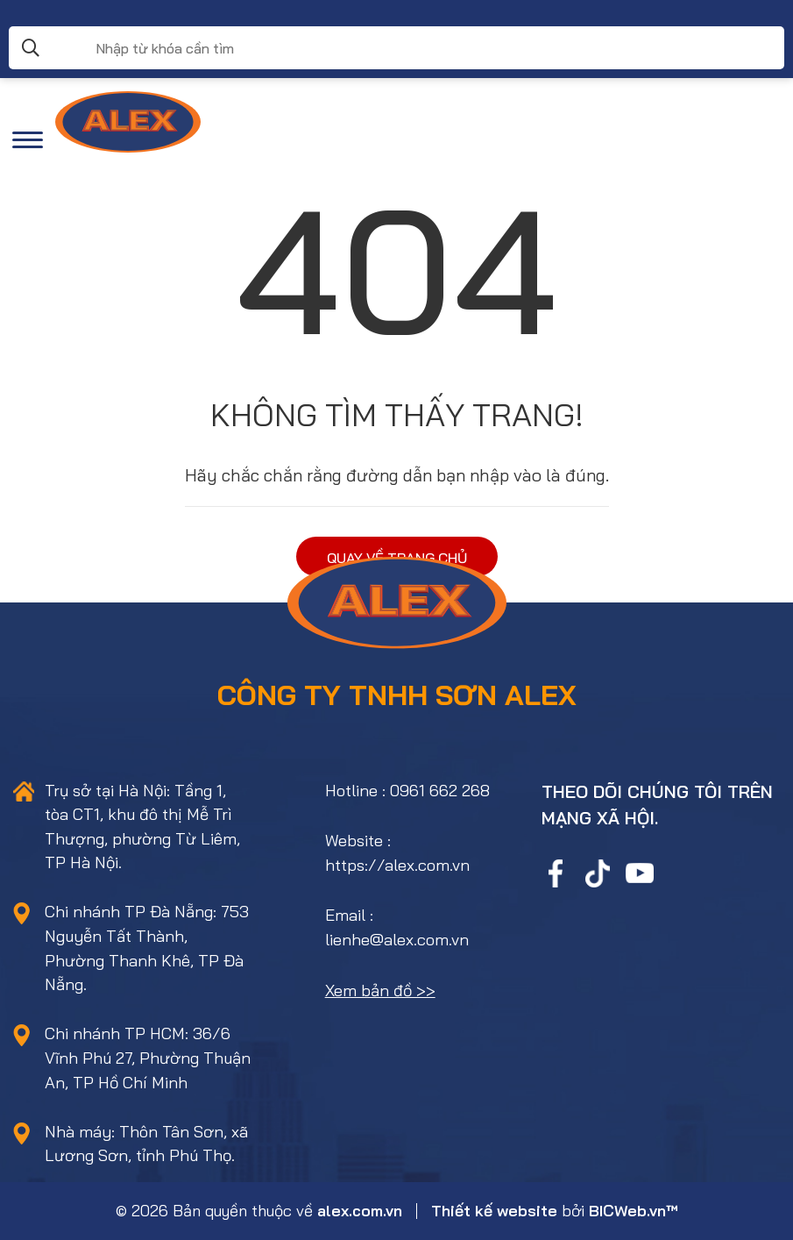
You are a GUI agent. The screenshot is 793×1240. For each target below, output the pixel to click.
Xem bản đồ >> (380, 990)
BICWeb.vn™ (633, 1211)
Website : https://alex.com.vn (397, 852)
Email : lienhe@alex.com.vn (397, 927)
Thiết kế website (494, 1211)
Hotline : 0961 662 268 (407, 790)
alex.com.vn (359, 1211)
